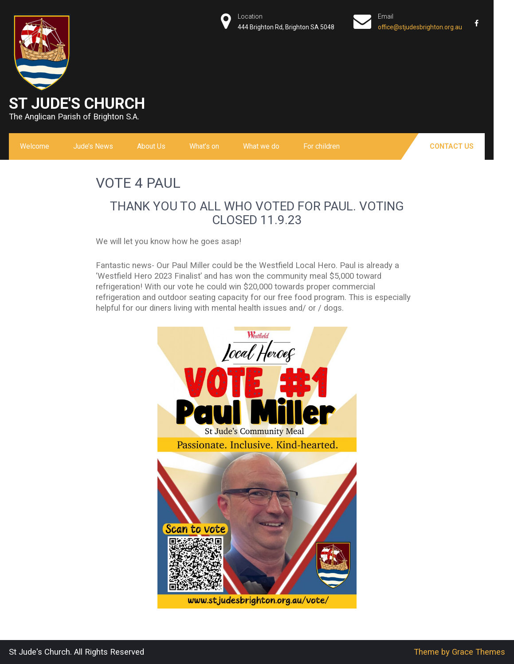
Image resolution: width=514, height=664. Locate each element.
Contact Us (452, 146)
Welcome (34, 146)
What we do (261, 146)
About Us (151, 146)
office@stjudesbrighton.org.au (420, 27)
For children (321, 146)
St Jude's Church (77, 103)
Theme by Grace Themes (459, 652)
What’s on (204, 146)
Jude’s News (93, 146)
